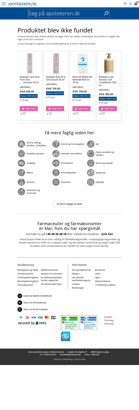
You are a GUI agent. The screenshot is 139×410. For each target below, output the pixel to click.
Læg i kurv (29, 108)
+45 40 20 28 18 (56, 234)
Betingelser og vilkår (28, 270)
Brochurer (100, 270)
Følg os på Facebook (32, 302)
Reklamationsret (49, 270)
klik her (107, 234)
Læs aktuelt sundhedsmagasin (81, 279)
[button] (3, 3)
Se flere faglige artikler (70, 204)
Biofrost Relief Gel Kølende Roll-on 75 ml (82, 79)
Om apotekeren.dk (81, 270)
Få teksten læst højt (51, 284)
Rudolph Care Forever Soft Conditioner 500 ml (107, 81)
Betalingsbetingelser (28, 281)
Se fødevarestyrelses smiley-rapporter (51, 279)
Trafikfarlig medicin (105, 285)
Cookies (76, 284)
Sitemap (109, 323)
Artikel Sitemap (109, 318)
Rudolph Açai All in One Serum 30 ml (56, 78)
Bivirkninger (78, 287)
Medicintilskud (102, 281)
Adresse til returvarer (51, 273)
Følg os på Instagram (33, 309)
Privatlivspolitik (25, 273)
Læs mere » (25, 86)
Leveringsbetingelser (28, 277)
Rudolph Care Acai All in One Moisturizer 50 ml (29, 79)
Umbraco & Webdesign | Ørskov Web (69, 359)
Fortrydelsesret (25, 285)
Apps (97, 277)
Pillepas (75, 273)
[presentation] (19, 83)
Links (97, 273)
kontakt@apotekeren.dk (35, 296)
